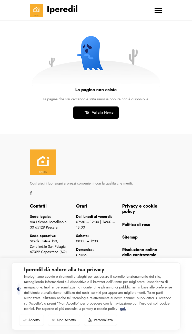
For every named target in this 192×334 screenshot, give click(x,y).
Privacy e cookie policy (140, 209)
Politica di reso (136, 225)
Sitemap (130, 237)
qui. (123, 308)
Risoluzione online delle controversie (139, 252)
